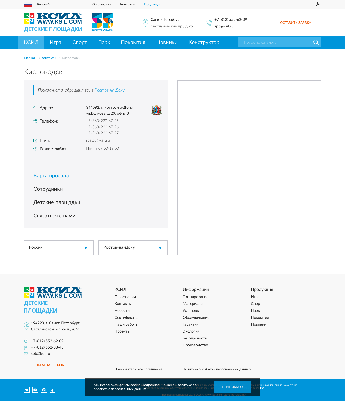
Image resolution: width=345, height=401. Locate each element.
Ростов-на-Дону (110, 90)
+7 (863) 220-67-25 (102, 121)
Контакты (127, 4)
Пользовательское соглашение (138, 369)
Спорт (79, 42)
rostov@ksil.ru (98, 140)
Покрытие (260, 317)
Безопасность (195, 338)
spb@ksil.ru (224, 26)
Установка (192, 311)
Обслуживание (196, 317)
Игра (55, 42)
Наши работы (127, 324)
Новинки (167, 42)
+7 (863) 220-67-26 (102, 127)
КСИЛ (31, 42)
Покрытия (133, 42)
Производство (195, 345)
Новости (122, 311)
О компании (101, 4)
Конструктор (203, 42)
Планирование (195, 297)
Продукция (152, 4)
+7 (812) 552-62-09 (230, 19)
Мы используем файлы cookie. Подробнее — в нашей (135, 385)
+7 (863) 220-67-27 (102, 133)
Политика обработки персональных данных (217, 369)
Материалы (193, 304)
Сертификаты (127, 317)
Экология (191, 331)
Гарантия (191, 324)
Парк (104, 42)
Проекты (122, 331)
